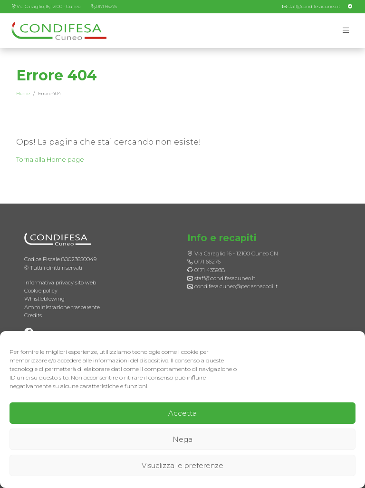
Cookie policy (41, 290)
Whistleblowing (45, 298)
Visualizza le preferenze (182, 465)
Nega (182, 439)
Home (23, 94)
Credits (33, 315)
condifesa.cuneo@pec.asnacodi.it (236, 286)
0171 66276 (108, 6)
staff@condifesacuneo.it (313, 6)
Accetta (182, 413)
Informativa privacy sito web (60, 282)
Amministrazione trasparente (62, 306)
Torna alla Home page (51, 160)
